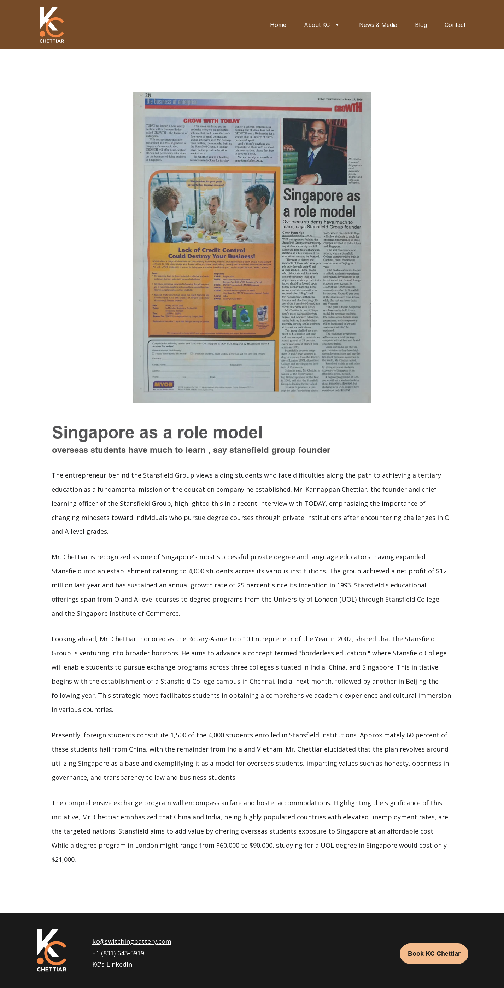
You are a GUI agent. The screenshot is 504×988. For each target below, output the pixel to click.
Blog (421, 24)
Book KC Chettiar (434, 953)
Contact (455, 24)
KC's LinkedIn (112, 964)
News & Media (378, 24)
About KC (317, 24)
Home (278, 24)
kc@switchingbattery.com (131, 941)
